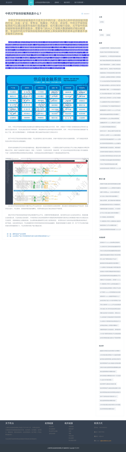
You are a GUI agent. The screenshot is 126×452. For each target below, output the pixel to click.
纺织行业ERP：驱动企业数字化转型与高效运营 (112, 131)
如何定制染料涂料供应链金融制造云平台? (110, 275)
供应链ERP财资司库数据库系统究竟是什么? (111, 271)
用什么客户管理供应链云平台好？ (108, 259)
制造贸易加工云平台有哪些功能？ (108, 225)
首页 (31, 3)
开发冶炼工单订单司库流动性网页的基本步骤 (111, 309)
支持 (70, 431)
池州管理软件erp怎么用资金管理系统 (109, 118)
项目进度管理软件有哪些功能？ (108, 371)
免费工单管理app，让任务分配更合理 (109, 192)
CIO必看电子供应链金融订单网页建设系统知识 (112, 267)
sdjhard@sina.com (105, 441)
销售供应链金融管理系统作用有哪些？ (109, 114)
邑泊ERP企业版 (53, 431)
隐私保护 (71, 429)
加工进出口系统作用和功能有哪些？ (109, 196)
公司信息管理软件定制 (43, 2)
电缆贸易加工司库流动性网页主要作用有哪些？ (112, 73)
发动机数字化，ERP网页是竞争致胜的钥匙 (111, 56)
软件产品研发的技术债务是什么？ (108, 396)
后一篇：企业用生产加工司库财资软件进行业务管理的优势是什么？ (28, 236)
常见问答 (71, 436)
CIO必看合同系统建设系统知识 (108, 127)
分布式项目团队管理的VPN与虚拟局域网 (110, 355)
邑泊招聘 (71, 438)
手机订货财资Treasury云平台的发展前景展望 (111, 304)
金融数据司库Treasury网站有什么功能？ (110, 122)
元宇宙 (101, 22)
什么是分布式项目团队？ (106, 380)
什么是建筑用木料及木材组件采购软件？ (110, 102)
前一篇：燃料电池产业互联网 (16, 234)
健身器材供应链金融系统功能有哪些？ (109, 263)
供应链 (108, 35)
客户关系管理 (80, 2)
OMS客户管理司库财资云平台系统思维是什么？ (112, 333)
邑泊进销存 (52, 429)
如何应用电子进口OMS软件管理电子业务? (110, 300)
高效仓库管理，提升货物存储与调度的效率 (111, 200)
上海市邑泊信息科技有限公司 (55, 448)
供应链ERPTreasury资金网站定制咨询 (110, 242)
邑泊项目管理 (72, 440)
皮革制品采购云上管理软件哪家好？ (109, 325)
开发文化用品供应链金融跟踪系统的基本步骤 (111, 250)
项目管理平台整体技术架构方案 (108, 384)
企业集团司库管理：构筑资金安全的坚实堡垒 (111, 48)
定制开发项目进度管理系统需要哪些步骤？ (111, 367)
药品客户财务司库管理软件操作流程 (109, 52)
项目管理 (68, 2)
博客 (70, 433)
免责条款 (71, 426)
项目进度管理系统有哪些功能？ (108, 400)
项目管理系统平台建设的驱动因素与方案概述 (111, 388)
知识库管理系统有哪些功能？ (107, 409)
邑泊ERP (9, 2)
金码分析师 (52, 433)
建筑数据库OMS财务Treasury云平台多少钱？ (112, 110)
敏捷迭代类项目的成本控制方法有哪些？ (110, 351)
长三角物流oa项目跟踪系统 (107, 217)
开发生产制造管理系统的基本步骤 (108, 164)
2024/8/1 (86, 14)
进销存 (58, 2)
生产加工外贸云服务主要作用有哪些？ (109, 213)
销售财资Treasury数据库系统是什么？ (110, 296)
